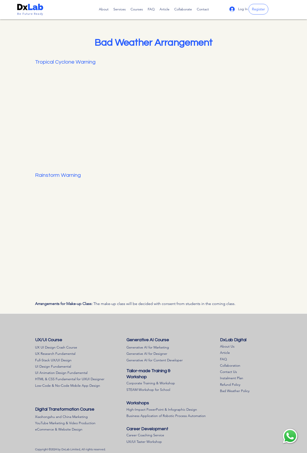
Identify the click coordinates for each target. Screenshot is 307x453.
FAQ (223, 359)
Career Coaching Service (145, 435)
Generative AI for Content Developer (154, 360)
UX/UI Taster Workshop (144, 441)
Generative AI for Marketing (147, 347)
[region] (290, 436)
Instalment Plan (231, 378)
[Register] (258, 9)
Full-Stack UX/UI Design (53, 360)
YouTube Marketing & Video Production (65, 423)
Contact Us (228, 372)
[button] (136, 9)
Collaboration (230, 365)
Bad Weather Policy (234, 391)
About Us (227, 346)
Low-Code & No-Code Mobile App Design (67, 385)
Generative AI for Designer (146, 353)
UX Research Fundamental (55, 353)
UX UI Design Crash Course (56, 347)
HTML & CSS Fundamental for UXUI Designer (69, 379)
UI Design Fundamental (53, 366)
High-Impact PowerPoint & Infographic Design (161, 409)
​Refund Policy (230, 384)
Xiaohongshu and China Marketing (61, 417)
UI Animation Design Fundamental (61, 373)
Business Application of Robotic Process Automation (166, 416)
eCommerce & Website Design (58, 429)
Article (225, 352)
